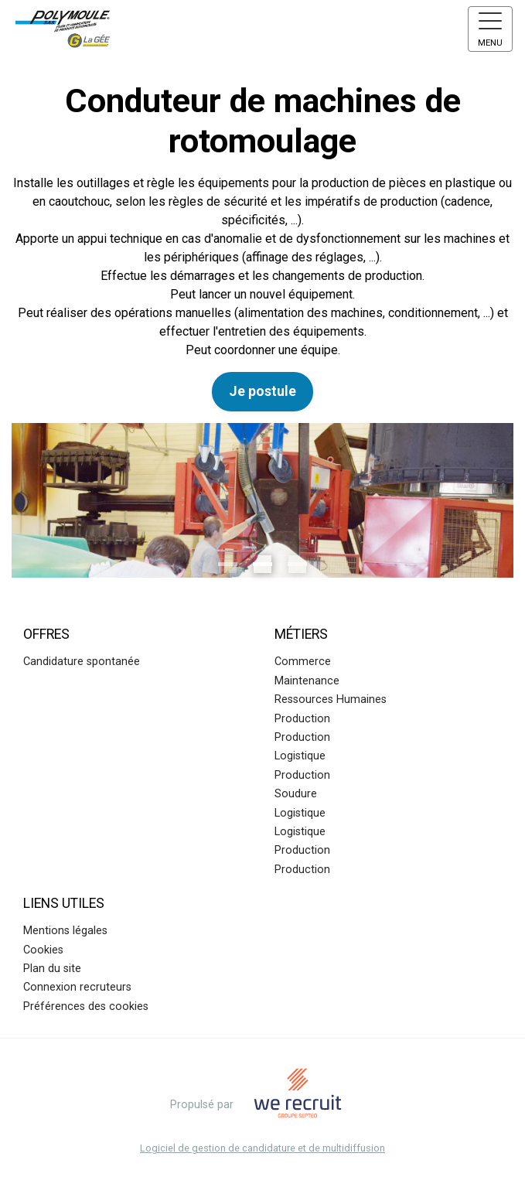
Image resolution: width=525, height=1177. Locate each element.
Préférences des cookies (85, 1006)
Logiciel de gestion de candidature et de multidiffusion (262, 1149)
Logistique (300, 755)
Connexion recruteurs (77, 987)
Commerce (302, 661)
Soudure (295, 793)
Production (302, 718)
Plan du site (52, 968)
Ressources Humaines (330, 699)
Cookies (43, 950)
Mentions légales (65, 930)
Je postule (262, 391)
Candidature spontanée (81, 661)
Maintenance (306, 680)
